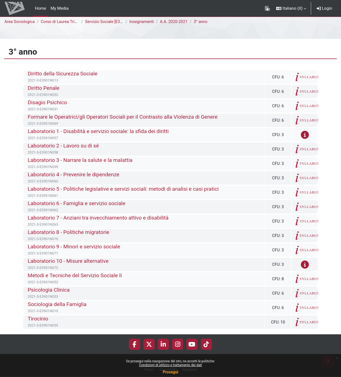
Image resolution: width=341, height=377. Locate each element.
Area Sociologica (19, 21)
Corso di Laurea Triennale (65, 21)
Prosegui (170, 372)
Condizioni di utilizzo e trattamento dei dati (170, 365)
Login (324, 8)
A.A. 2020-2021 (176, 21)
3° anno (203, 21)
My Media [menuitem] (59, 8)
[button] (291, 8)
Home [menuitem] (40, 8)
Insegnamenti (143, 21)
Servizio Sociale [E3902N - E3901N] (118, 21)
